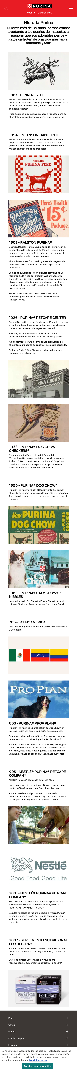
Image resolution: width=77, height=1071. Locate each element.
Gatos (11, 1025)
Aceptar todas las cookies (37, 1066)
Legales (12, 1045)
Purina (11, 1031)
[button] (71, 8)
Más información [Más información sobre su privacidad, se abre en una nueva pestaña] (38, 1060)
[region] (38, 1059)
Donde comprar (16, 1038)
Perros (11, 1018)
